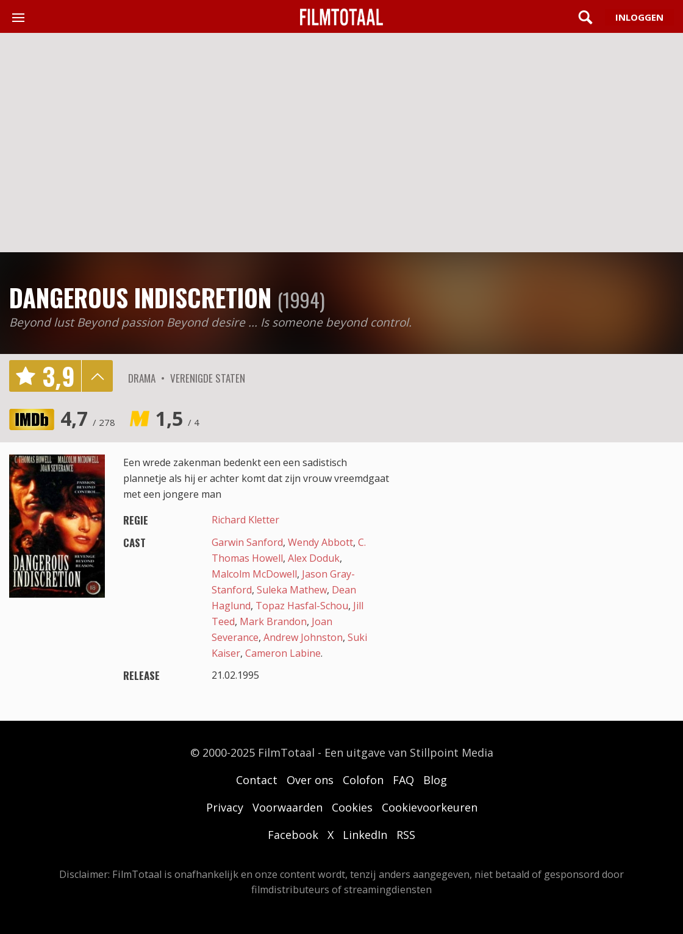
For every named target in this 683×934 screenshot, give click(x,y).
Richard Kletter (245, 519)
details (97, 376)
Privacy (224, 807)
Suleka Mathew (292, 589)
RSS (405, 834)
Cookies (352, 807)
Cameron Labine (283, 653)
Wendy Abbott (320, 542)
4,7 (87, 418)
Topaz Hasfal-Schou (302, 605)
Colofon (363, 780)
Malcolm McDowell (254, 574)
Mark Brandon (273, 621)
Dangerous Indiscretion (140, 297)
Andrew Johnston (303, 637)
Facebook (293, 834)
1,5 (177, 418)
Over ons (310, 780)
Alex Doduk (314, 558)
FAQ (403, 780)
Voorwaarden (287, 807)
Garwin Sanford (247, 542)
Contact (256, 780)
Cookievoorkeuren (429, 807)
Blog (435, 780)
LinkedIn (365, 834)
